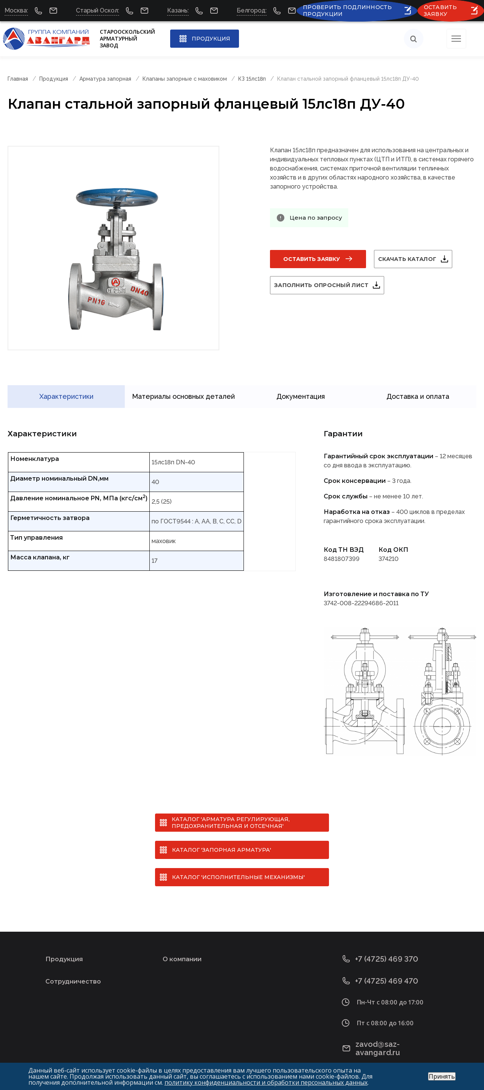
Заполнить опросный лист (330, 285)
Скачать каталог (416, 259)
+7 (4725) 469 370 (380, 946)
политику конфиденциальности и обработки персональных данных (266, 1082)
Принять (442, 1076)
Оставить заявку (311, 259)
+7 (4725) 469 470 (380, 968)
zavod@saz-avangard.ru (392, 1032)
